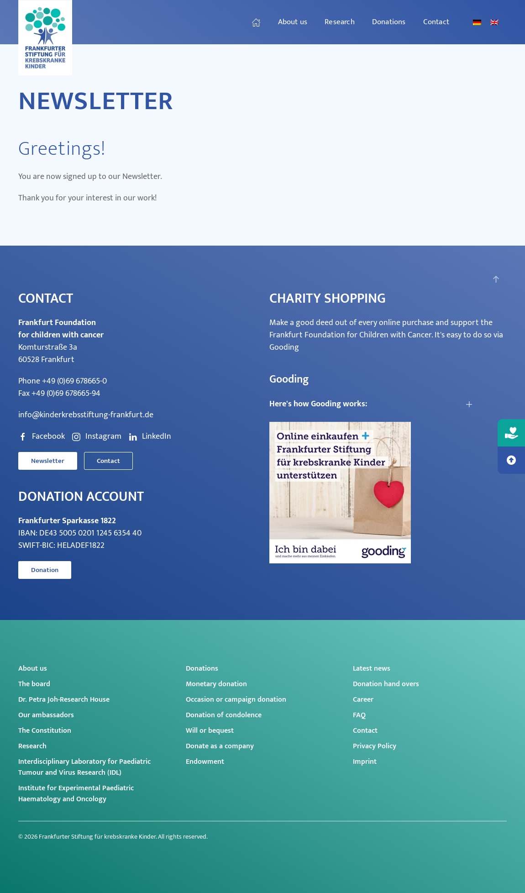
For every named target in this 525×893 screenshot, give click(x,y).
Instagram (96, 437)
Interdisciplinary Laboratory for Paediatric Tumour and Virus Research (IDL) (84, 767)
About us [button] (293, 22)
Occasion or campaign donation (236, 699)
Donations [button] (389, 22)
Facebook (41, 437)
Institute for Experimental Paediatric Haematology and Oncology (76, 793)
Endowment (205, 762)
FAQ (359, 715)
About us (32, 668)
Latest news (371, 668)
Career (363, 699)
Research (32, 746)
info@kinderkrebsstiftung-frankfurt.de (85, 415)
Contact (436, 22)
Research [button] (340, 22)
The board (34, 684)
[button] (496, 279)
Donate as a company (220, 746)
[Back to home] (46, 37)
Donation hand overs (386, 684)
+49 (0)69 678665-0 (74, 381)
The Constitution (44, 731)
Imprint (365, 762)
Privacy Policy (374, 746)
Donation (44, 570)
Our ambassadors (46, 715)
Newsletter (47, 461)
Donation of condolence (224, 715)
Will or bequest (210, 731)
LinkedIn (149, 437)
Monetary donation (216, 684)
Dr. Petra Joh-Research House (64, 699)
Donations (202, 668)
